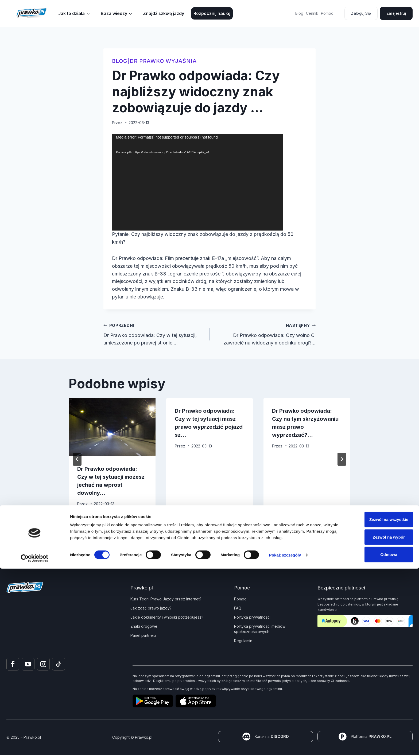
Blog (299, 13)
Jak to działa (71, 13)
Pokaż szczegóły (285, 741)
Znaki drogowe (143, 626)
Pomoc (327, 13)
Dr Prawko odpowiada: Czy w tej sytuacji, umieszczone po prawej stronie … (154, 333)
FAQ (237, 608)
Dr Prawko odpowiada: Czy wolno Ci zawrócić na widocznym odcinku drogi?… (265, 333)
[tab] (198, 524)
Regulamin (243, 640)
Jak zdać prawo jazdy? (151, 608)
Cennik (312, 13)
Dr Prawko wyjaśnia (163, 61)
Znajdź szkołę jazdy (163, 13)
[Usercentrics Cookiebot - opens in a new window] (34, 745)
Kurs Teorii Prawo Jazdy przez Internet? (165, 599)
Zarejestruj (396, 13)
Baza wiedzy (114, 13)
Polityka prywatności (252, 617)
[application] (197, 182)
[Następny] (341, 459)
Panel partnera (143, 635)
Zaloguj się (361, 13)
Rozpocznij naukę (211, 13)
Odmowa (374, 740)
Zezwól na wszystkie (374, 705)
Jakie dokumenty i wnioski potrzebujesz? (166, 617)
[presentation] (112, 427)
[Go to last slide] (77, 459)
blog (119, 61)
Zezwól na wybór (374, 723)
